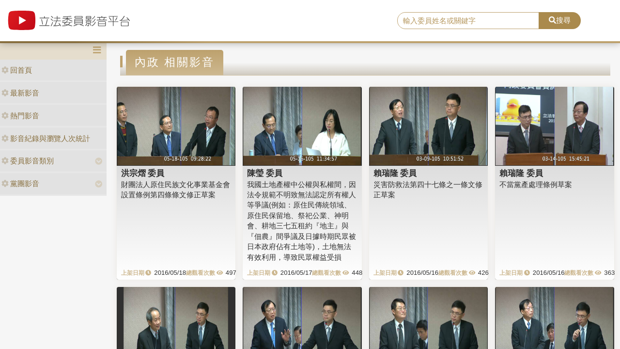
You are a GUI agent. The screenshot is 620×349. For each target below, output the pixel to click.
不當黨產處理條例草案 (535, 184)
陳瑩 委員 (264, 173)
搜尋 (560, 20)
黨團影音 (20, 183)
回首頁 (16, 70)
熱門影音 (20, 115)
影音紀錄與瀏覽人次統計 (45, 138)
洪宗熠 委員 (143, 173)
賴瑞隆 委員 (395, 173)
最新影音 (20, 93)
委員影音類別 (27, 161)
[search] (468, 21)
